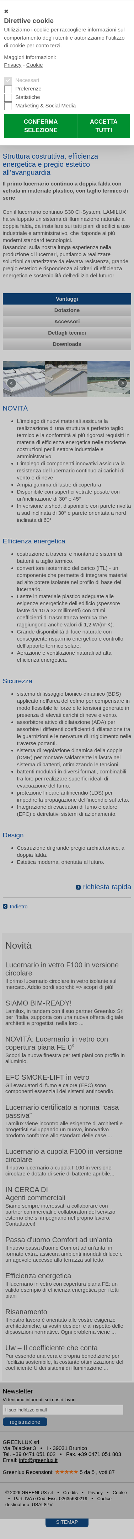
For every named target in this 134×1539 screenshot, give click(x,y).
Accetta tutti (104, 126)
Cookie (34, 65)
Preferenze (28, 89)
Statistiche (27, 97)
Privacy (12, 65)
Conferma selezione (41, 126)
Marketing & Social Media (45, 105)
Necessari (27, 80)
